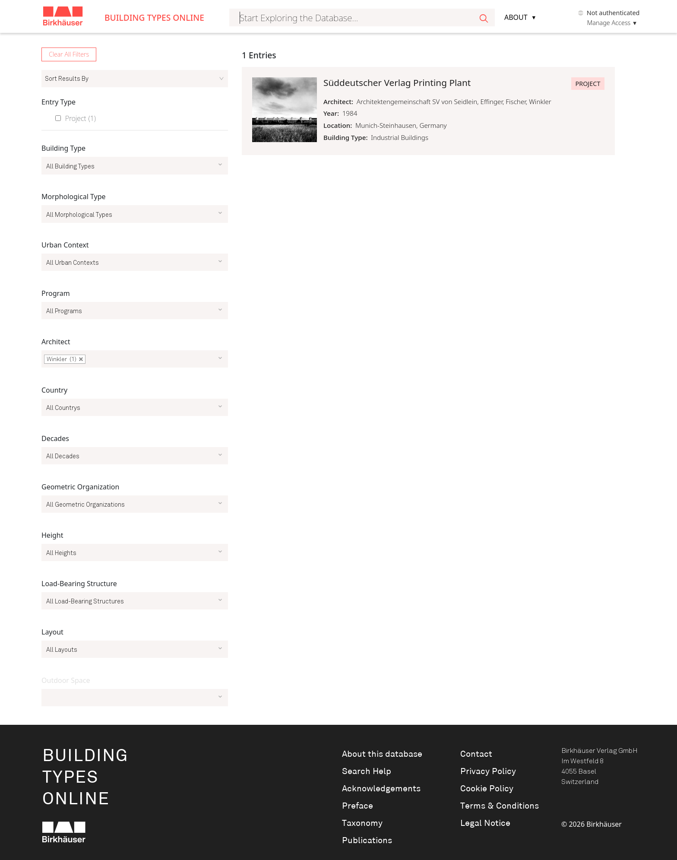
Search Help (366, 771)
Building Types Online (154, 17)
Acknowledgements (381, 789)
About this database (382, 754)
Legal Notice (485, 823)
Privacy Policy (488, 771)
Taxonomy (362, 823)
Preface (357, 806)
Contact (476, 754)
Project (80, 118)
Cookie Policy (486, 789)
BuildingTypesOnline (85, 777)
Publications (367, 840)
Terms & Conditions (499, 806)
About (516, 17)
